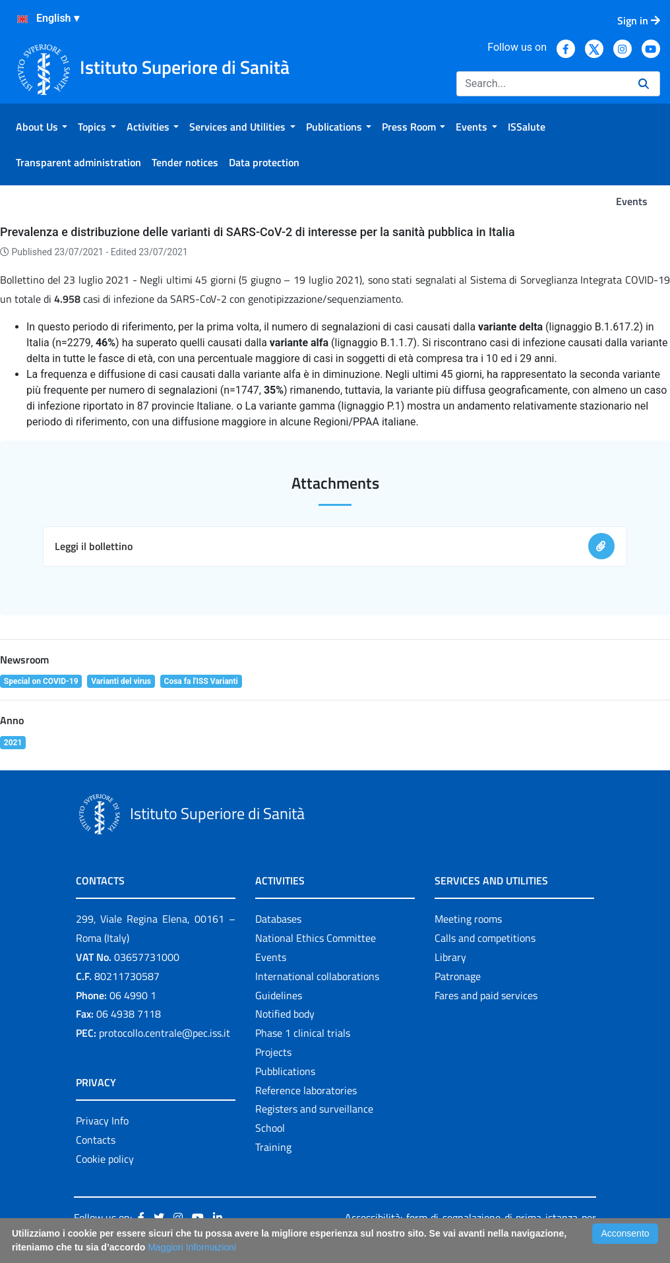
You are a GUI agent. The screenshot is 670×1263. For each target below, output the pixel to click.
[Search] (542, 83)
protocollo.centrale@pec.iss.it (164, 1033)
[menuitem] (42, 126)
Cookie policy (105, 1159)
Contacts (95, 1140)
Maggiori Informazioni (192, 1247)
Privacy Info (102, 1120)
